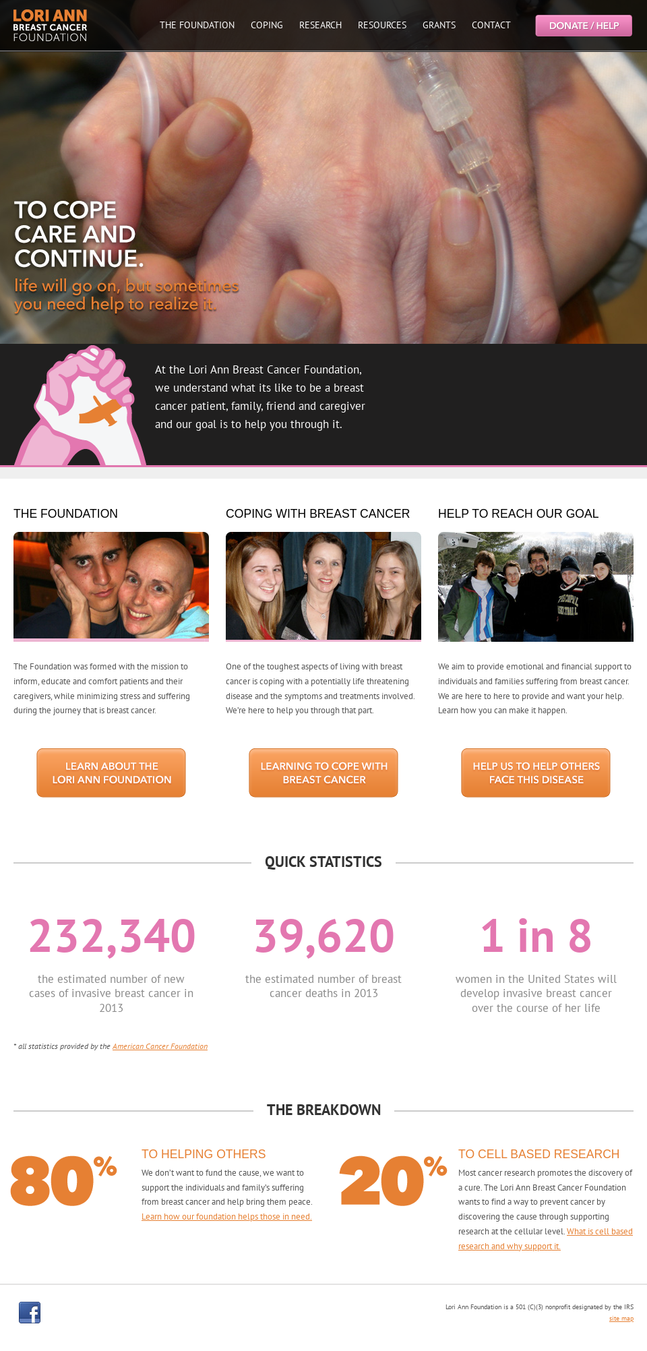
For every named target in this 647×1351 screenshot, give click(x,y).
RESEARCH (320, 25)
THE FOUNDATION (197, 25)
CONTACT (491, 25)
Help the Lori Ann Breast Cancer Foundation (583, 25)
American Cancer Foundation (160, 1046)
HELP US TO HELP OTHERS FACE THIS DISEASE (536, 773)
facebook (29, 1312)
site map (621, 1318)
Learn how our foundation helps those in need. (227, 1216)
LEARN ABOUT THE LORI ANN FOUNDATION (111, 773)
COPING (267, 25)
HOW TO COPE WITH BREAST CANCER (323, 773)
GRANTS (439, 25)
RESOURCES (382, 25)
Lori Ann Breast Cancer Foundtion (50, 25)
